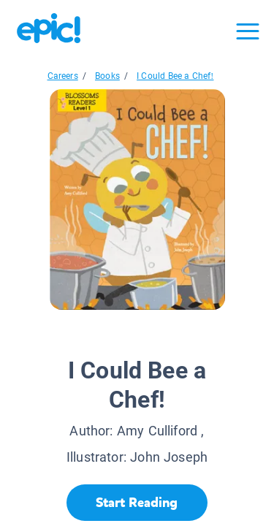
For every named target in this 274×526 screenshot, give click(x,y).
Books (107, 76)
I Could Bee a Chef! (175, 76)
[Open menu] (247, 31)
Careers (62, 76)
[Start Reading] (137, 502)
